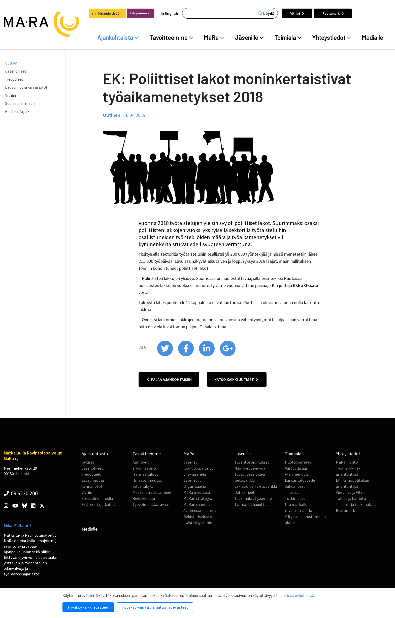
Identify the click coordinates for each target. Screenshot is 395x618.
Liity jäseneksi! (140, 13)
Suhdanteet (295, 486)
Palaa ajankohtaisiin (169, 379)
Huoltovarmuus (298, 462)
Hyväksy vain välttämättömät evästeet (155, 607)
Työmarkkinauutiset (251, 504)
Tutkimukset (296, 498)
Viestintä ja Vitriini (352, 492)
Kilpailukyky (143, 486)
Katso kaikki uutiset (236, 379)
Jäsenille (249, 37)
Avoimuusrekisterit (199, 510)
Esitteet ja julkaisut (21, 111)
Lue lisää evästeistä (296, 595)
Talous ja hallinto (351, 498)
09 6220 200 (21, 493)
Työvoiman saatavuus (151, 504)
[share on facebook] (186, 354)
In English (169, 13)
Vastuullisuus (296, 468)
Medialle (372, 37)
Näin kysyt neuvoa (249, 468)
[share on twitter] (165, 354)
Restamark (333, 13)
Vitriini (297, 13)
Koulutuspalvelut (198, 468)
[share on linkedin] (207, 354)
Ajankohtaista (118, 37)
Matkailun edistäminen (152, 492)
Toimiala (288, 37)
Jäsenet (190, 462)
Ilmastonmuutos (147, 480)
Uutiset (11, 62)
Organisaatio (194, 486)
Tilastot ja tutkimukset (356, 504)
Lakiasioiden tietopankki (255, 486)
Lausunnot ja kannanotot (26, 87)
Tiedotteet (14, 79)
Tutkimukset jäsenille (253, 498)
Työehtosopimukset (251, 462)
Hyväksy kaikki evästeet (88, 607)
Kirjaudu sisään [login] (106, 13)
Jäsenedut (192, 480)
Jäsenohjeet (15, 71)
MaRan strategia (197, 498)
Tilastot (292, 492)
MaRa (214, 37)
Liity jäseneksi (195, 474)
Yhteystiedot (331, 37)
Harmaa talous (145, 474)
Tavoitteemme (171, 37)
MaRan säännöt (196, 504)
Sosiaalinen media (20, 103)
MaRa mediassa (196, 492)
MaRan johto (347, 462)
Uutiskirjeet (244, 492)
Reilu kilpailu (144, 498)
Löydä (266, 13)
